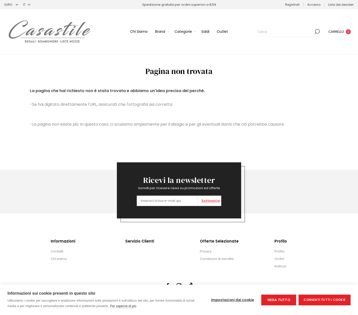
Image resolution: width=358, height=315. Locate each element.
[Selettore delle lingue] (26, 4)
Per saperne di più (123, 306)
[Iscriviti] (167, 201)
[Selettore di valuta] (11, 4)
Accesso (313, 4)
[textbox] (284, 31)
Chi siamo (59, 258)
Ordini (279, 258)
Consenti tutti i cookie (325, 300)
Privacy (206, 251)
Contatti (57, 251)
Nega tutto (279, 300)
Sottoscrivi (210, 200)
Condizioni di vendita (217, 258)
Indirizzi (280, 266)
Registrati (292, 4)
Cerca (317, 31)
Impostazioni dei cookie (232, 300)
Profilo (279, 251)
